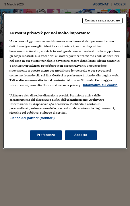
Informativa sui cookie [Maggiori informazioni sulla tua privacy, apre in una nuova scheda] (100, 85)
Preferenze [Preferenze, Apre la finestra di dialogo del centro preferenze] (46, 134)
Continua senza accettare (102, 20)
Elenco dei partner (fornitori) (32, 118)
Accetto (81, 134)
